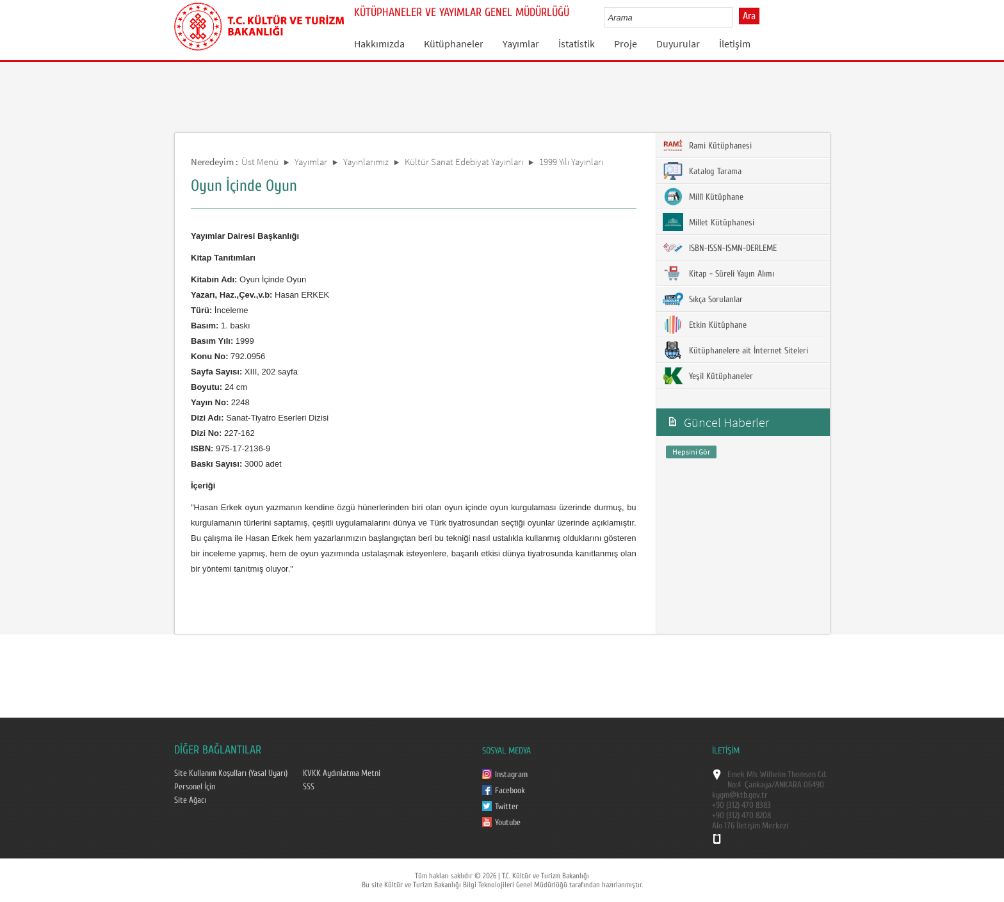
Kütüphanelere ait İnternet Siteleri (735, 350)
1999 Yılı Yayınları (571, 162)
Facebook (510, 790)
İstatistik (576, 43)
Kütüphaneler (453, 43)
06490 (814, 785)
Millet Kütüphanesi (708, 222)
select (736, 17)
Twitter (507, 806)
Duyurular (678, 43)
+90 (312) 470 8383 (741, 805)
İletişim (734, 43)
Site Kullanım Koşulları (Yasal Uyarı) (230, 773)
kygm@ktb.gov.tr (740, 795)
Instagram (511, 774)
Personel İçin (194, 787)
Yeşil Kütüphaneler (708, 376)
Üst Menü (260, 162)
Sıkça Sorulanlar (703, 299)
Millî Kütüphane (703, 196)
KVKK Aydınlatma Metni (341, 773)
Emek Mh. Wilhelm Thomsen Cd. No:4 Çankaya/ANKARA (777, 779)
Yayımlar (521, 43)
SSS (308, 787)
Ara (749, 16)
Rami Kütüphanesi (707, 145)
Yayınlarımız (366, 162)
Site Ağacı (190, 800)
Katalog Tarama (702, 171)
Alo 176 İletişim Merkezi (750, 826)
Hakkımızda (379, 43)
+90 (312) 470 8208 (741, 815)
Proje (625, 43)
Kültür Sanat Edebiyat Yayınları (464, 162)
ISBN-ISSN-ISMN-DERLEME (720, 248)
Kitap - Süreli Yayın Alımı (718, 273)
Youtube (508, 822)
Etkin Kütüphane (705, 325)
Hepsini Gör (691, 451)
